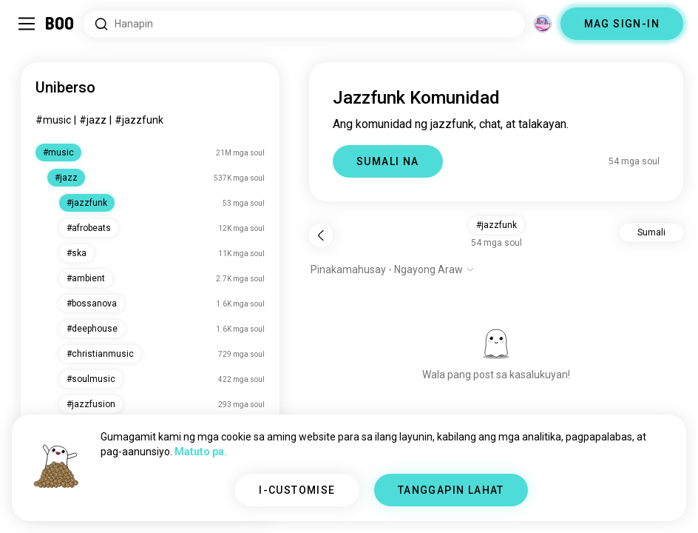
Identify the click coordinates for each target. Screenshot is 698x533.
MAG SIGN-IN (622, 24)
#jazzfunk (139, 120)
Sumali (651, 232)
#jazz (92, 120)
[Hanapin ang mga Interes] (304, 24)
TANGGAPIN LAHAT (451, 490)
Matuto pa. (200, 451)
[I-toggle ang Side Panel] (26, 23)
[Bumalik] (321, 235)
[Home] (60, 24)
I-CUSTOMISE (297, 490)
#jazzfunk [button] (496, 225)
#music (53, 120)
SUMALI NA (387, 161)
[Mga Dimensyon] (543, 24)
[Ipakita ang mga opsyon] (393, 269)
